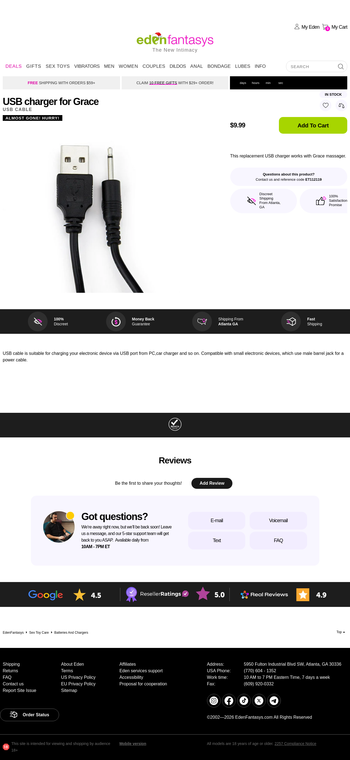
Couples (153, 66)
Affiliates (127, 664)
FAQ (278, 540)
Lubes (242, 66)
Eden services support (141, 670)
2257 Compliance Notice (295, 743)
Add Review (212, 483)
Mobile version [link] (132, 743)
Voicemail (278, 520)
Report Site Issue (19, 690)
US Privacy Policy (78, 677)
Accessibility (131, 677)
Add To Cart (313, 125)
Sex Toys (58, 66)
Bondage (219, 66)
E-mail (217, 520)
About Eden (72, 664)
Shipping (11, 664)
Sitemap (69, 690)
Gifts (33, 66)
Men (109, 66)
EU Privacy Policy (78, 684)
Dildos (178, 66)
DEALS (13, 66)
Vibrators (87, 66)
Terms (67, 670)
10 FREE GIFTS (163, 83)
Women (128, 66)
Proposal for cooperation (143, 684)
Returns (10, 670)
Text (217, 540)
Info (260, 66)
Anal (196, 66)
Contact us (13, 684)
